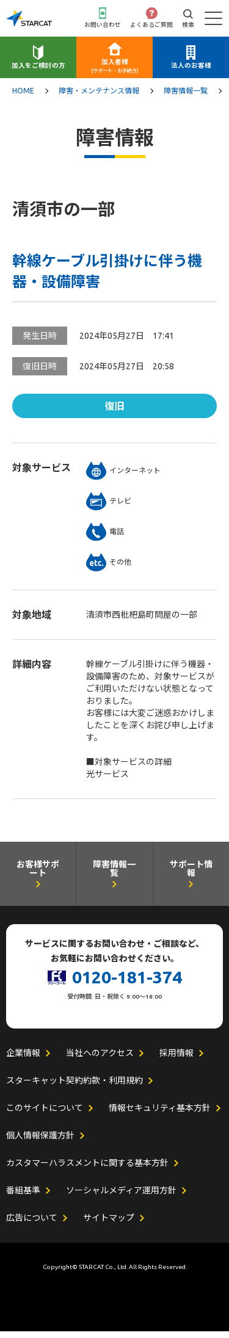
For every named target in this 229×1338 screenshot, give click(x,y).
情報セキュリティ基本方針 (160, 1114)
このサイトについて (44, 1114)
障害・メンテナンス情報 (99, 94)
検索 (188, 26)
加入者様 (115, 70)
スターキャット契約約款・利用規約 (74, 1087)
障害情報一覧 (186, 94)
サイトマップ (108, 1224)
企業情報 (23, 1060)
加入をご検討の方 (38, 68)
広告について (31, 1224)
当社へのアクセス (100, 1060)
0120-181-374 (127, 982)
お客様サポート (37, 877)
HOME (23, 94)
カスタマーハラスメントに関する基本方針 (87, 1169)
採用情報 (176, 1060)
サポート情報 (191, 877)
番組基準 (23, 1197)
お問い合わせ (102, 26)
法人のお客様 (191, 68)
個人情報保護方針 (40, 1142)
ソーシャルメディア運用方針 (121, 1197)
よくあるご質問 (151, 26)
